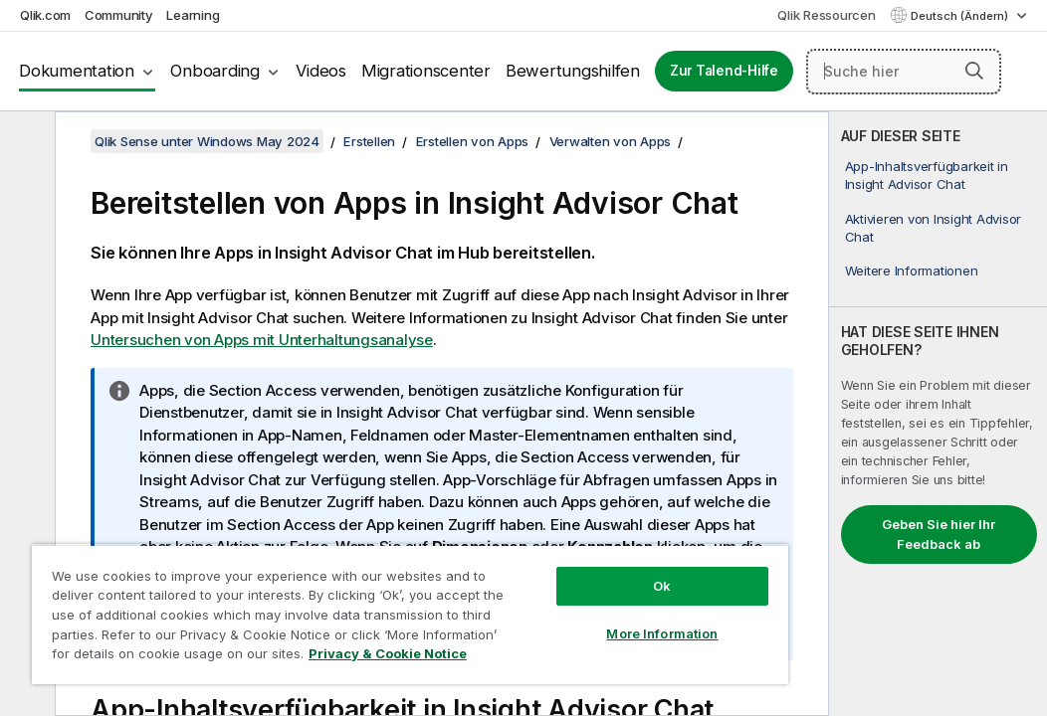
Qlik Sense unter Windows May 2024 (207, 141)
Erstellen (369, 141)
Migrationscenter (426, 71)
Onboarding (215, 71)
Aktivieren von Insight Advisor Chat (933, 228)
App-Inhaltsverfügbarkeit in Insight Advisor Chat (926, 175)
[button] (974, 71)
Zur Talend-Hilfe (724, 71)
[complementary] (938, 413)
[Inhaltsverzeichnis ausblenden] (25, 142)
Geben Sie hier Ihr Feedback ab (938, 534)
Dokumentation (76, 71)
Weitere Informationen (911, 270)
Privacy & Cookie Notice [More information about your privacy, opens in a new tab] (168, 657)
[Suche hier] (903, 71)
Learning (192, 15)
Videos (321, 71)
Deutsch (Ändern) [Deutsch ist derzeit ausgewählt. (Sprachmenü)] (961, 16)
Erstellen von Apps (472, 141)
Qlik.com (45, 15)
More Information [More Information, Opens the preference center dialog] (536, 599)
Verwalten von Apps (610, 141)
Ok (535, 551)
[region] (335, 596)
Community (119, 15)
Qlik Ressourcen (826, 15)
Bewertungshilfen (573, 71)
